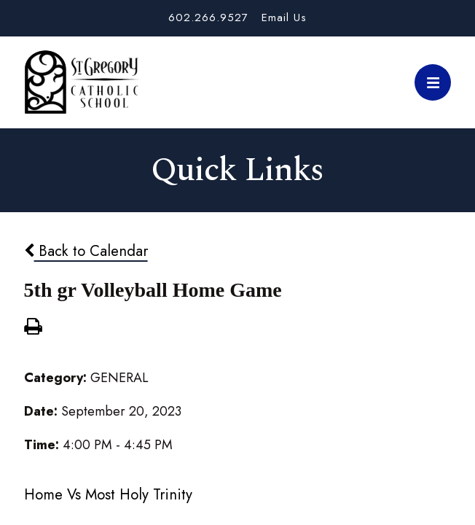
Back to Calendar (86, 251)
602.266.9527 (208, 17)
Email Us (284, 17)
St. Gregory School (81, 82)
